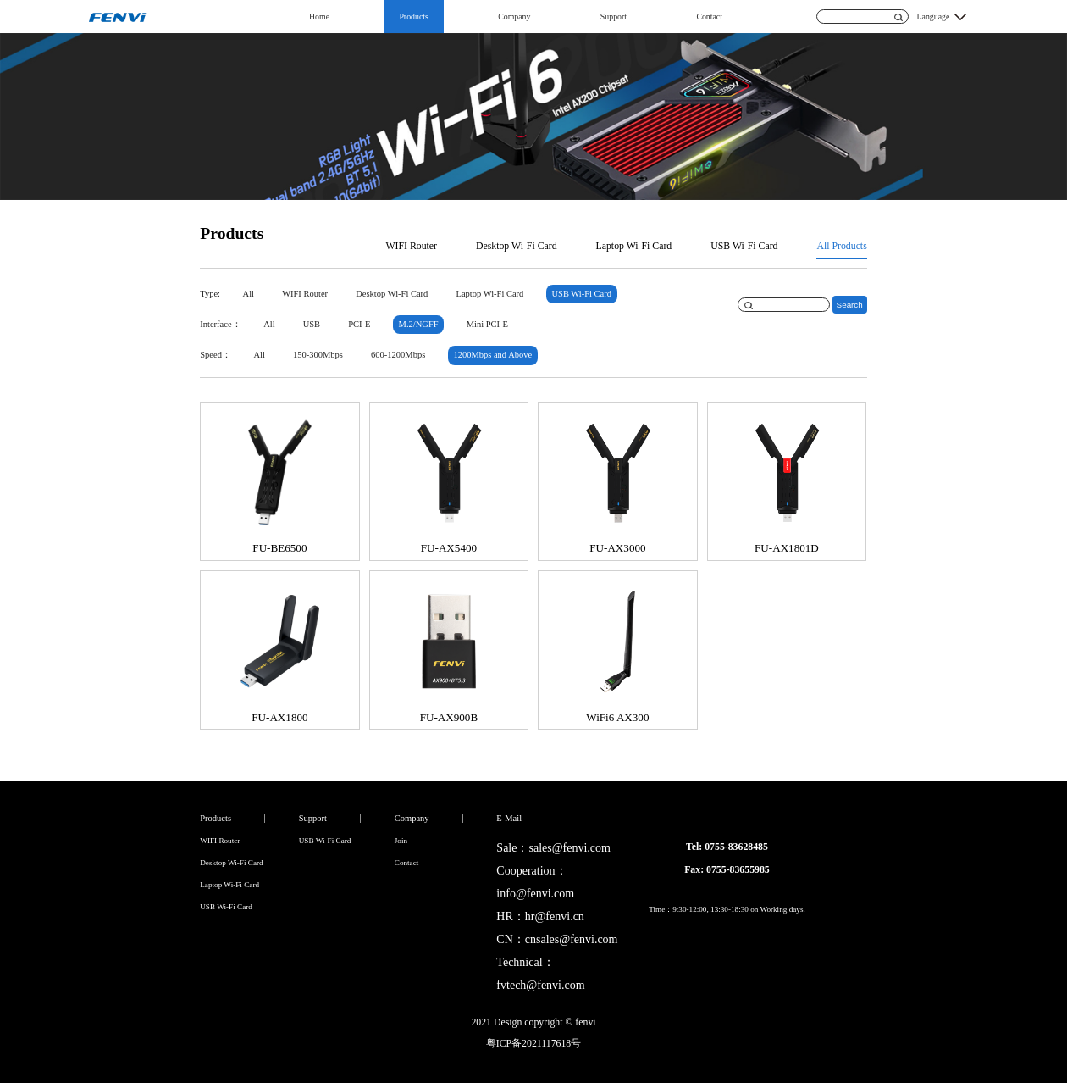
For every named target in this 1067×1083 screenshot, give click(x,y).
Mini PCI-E (487, 324)
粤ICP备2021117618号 (533, 1043)
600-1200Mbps (398, 354)
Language (933, 16)
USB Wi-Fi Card (743, 246)
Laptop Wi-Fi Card (634, 246)
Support (613, 16)
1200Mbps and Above (492, 354)
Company (514, 16)
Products (413, 16)
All (248, 293)
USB (311, 324)
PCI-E (359, 324)
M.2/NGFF (419, 324)
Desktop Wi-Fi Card (516, 246)
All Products (841, 246)
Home (319, 16)
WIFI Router (411, 246)
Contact (709, 16)
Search (850, 304)
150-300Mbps (318, 354)
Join (401, 840)
